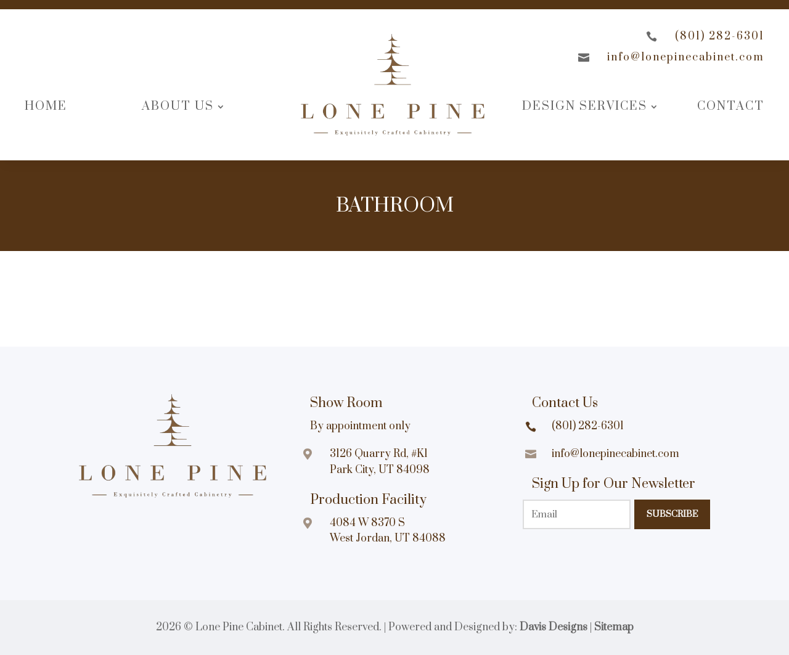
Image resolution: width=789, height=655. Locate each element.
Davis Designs (553, 627)
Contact (730, 106)
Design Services (584, 106)
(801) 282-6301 (719, 36)
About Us (178, 106)
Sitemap (614, 627)
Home (46, 106)
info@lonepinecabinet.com (685, 57)
